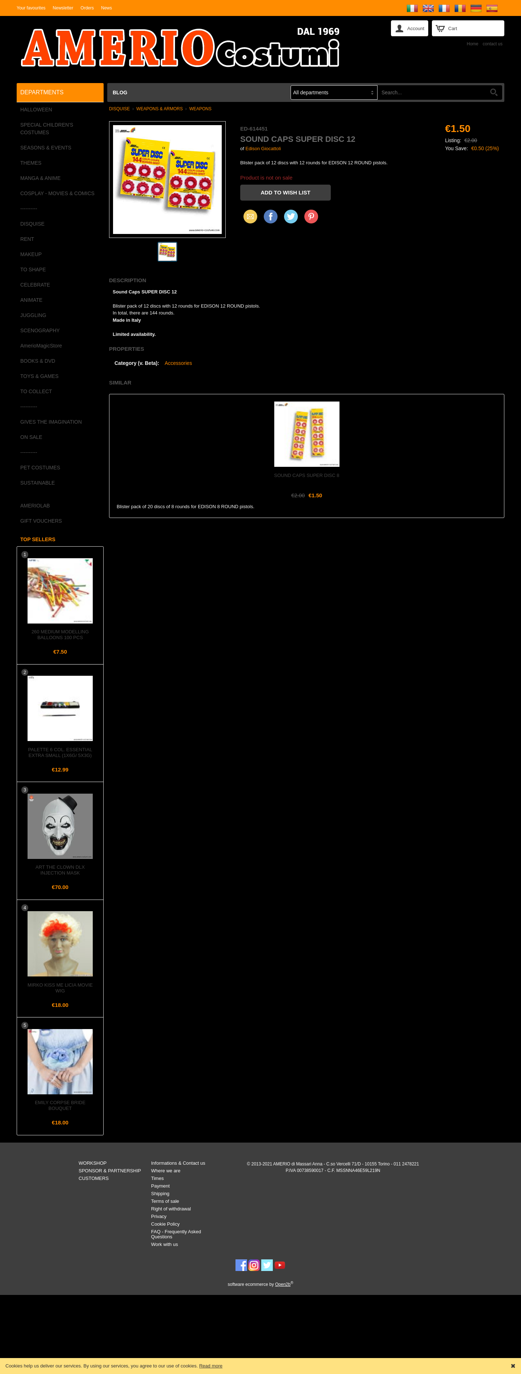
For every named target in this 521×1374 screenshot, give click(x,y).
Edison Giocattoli (263, 148)
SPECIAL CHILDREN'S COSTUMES (46, 128)
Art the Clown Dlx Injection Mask (60, 870)
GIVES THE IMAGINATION (51, 422)
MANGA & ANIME (40, 178)
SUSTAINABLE (37, 483)
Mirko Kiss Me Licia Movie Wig (60, 988)
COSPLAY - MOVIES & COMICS (57, 193)
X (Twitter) (291, 219)
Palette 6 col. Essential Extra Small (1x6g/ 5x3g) (60, 752)
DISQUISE (32, 224)
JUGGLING (33, 315)
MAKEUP (31, 254)
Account (415, 28)
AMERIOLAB (35, 506)
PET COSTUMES (40, 467)
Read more (210, 1366)
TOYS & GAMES (39, 376)
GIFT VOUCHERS (41, 521)
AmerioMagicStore (41, 346)
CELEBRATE (35, 285)
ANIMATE (31, 300)
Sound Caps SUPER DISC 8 (306, 475)
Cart (452, 28)
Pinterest (311, 216)
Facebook (271, 216)
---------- (28, 208)
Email (248, 216)
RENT (27, 239)
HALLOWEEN (36, 109)
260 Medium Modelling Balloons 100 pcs (60, 634)
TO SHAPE (33, 269)
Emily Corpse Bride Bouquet (60, 1105)
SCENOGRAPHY (40, 330)
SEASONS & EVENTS (45, 148)
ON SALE (31, 437)
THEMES (30, 163)
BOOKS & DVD (37, 361)
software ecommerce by (260, 1284)
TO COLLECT (36, 391)
